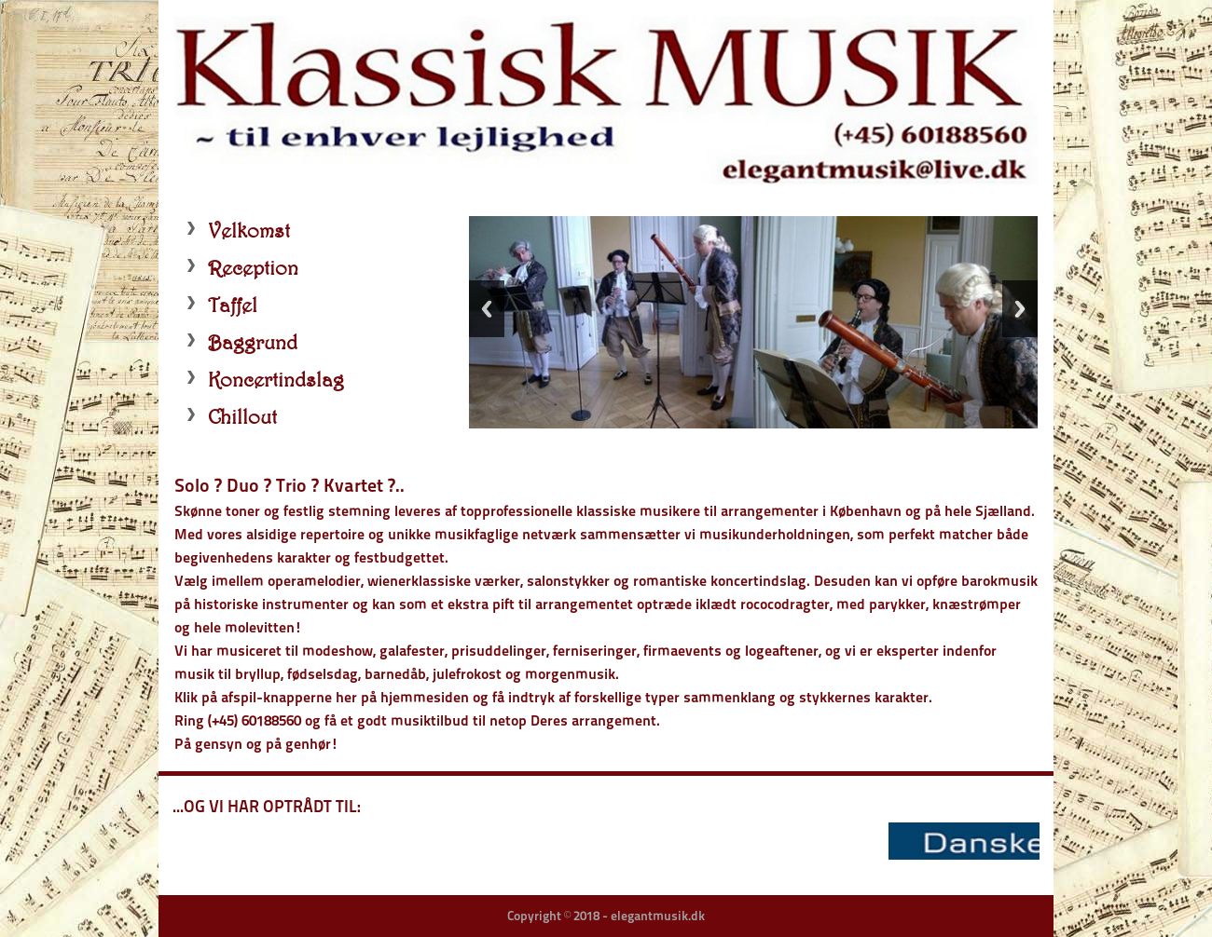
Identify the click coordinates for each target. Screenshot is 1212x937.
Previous (486, 308)
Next (1020, 308)
